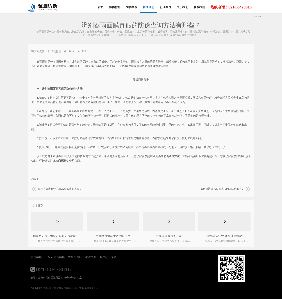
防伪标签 (114, 7)
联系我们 (199, 7)
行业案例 (165, 7)
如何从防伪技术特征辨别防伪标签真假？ (59, 236)
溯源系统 (91, 257)
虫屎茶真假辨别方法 (169, 236)
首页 (101, 7)
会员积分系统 (108, 257)
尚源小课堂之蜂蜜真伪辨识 (224, 236)
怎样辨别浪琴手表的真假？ (113, 236)
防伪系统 (131, 7)
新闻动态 (148, 7)
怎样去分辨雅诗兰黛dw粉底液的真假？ (56, 188)
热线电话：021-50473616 (231, 7)
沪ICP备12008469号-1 (85, 287)
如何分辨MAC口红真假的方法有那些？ (226, 188)
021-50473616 (53, 269)
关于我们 (182, 7)
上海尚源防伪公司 (42, 7)
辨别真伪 (39, 51)
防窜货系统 (75, 257)
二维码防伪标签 (55, 257)
